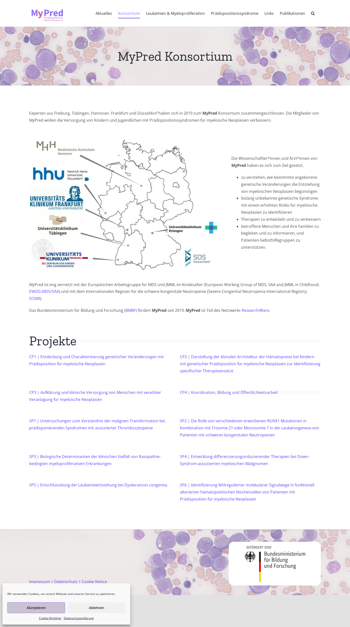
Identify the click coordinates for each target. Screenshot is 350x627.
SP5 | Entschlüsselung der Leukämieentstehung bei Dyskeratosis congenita (98, 485)
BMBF (130, 310)
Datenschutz (66, 581)
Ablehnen (96, 608)
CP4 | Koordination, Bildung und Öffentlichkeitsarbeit (229, 392)
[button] (313, 13)
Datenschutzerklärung (79, 618)
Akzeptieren (36, 608)
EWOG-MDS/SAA (44, 291)
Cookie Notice (94, 581)
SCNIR (34, 298)
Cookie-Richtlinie (50, 618)
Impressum (39, 581)
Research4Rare (255, 310)
